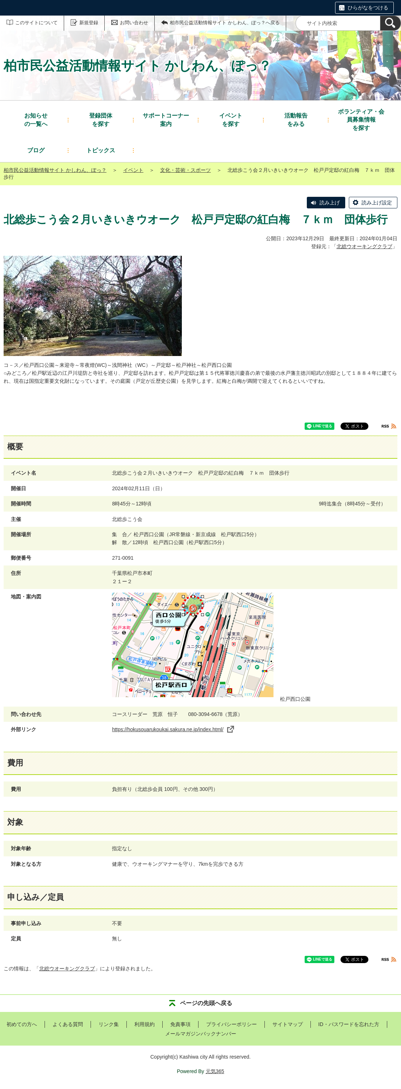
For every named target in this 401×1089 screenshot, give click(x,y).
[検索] (390, 23)
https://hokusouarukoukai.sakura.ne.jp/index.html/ (173, 729)
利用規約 (144, 1024)
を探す (100, 119)
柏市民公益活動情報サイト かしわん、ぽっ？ (55, 170)
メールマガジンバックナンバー (200, 1034)
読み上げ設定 (377, 202)
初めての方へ (22, 1024)
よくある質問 (68, 1024)
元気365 (215, 1071)
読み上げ (329, 202)
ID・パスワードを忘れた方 (348, 1024)
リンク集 (109, 1024)
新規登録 (88, 22)
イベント (133, 170)
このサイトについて (36, 22)
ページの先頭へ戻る (206, 1003)
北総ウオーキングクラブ (364, 246)
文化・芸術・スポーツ (185, 170)
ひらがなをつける (368, 7)
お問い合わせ (134, 22)
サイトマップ (287, 1024)
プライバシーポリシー (231, 1024)
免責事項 (180, 1024)
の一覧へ (35, 119)
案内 (166, 119)
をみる (296, 119)
